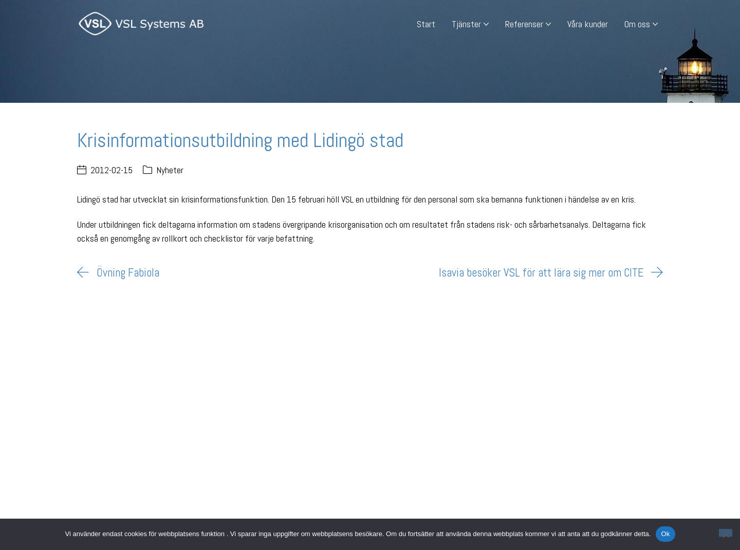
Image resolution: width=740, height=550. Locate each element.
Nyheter (169, 170)
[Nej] (725, 533)
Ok (665, 534)
